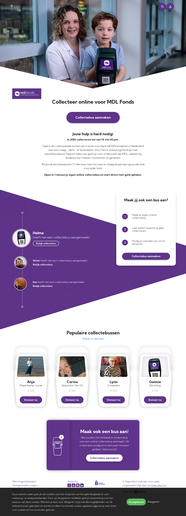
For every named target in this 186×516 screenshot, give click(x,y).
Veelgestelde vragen (25, 485)
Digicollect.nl (158, 485)
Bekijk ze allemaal (93, 338)
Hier (95, 506)
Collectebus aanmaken (93, 117)
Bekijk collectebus (46, 243)
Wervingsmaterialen (24, 481)
